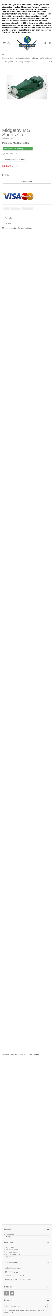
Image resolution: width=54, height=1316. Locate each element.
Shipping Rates (27, 181)
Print (7, 175)
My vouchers (11, 1256)
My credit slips (12, 1249)
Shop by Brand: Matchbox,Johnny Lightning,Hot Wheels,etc (27, 58)
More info (8, 218)
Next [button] (45, 87)
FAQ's (8, 1236)
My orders (10, 1247)
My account (8, 1242)
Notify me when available (14, 159)
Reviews (7, 223)
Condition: (5, 139)
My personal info (13, 1254)
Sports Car (27, 208)
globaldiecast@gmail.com (21, 1279)
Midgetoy (9, 62)
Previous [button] (8, 87)
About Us (10, 1234)
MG (6, 208)
